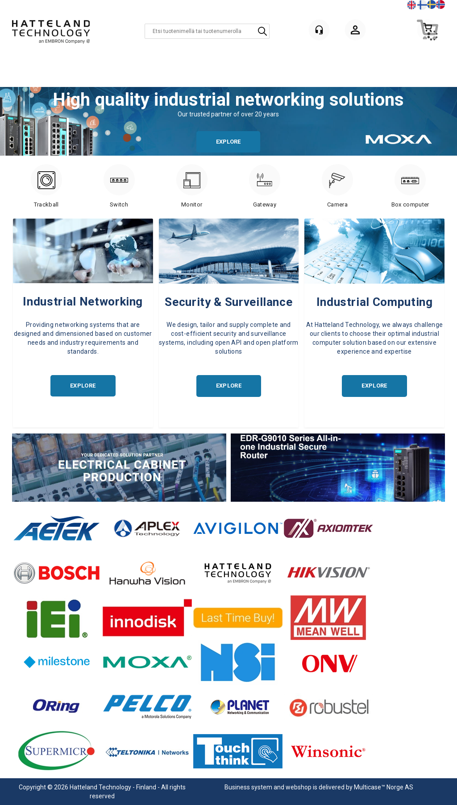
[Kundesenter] (319, 30)
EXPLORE (228, 141)
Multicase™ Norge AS (383, 787)
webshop (299, 787)
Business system (248, 787)
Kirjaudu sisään (355, 31)
